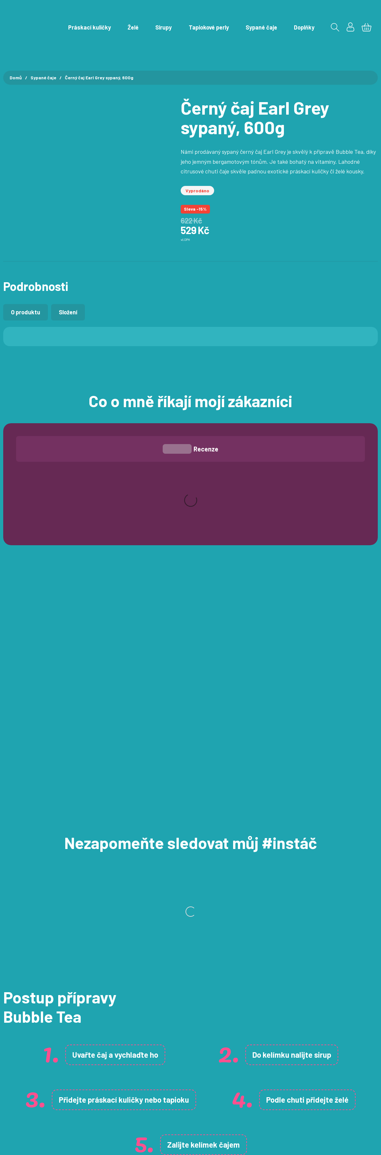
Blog (109, 1099)
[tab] (25, 312)
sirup (322, 839)
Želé (133, 27)
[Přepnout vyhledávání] (335, 27)
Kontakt (114, 1047)
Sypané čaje (261, 27)
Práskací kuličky (89, 27)
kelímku (276, 839)
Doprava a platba (125, 1073)
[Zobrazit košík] (366, 27)
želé (342, 883)
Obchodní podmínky (128, 1060)
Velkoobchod (119, 1112)
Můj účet (114, 1034)
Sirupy (163, 27)
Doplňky (304, 27)
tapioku (176, 883)
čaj (102, 839)
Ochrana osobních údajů (133, 1086)
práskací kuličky (115, 883)
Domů (16, 77)
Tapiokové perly (209, 27)
